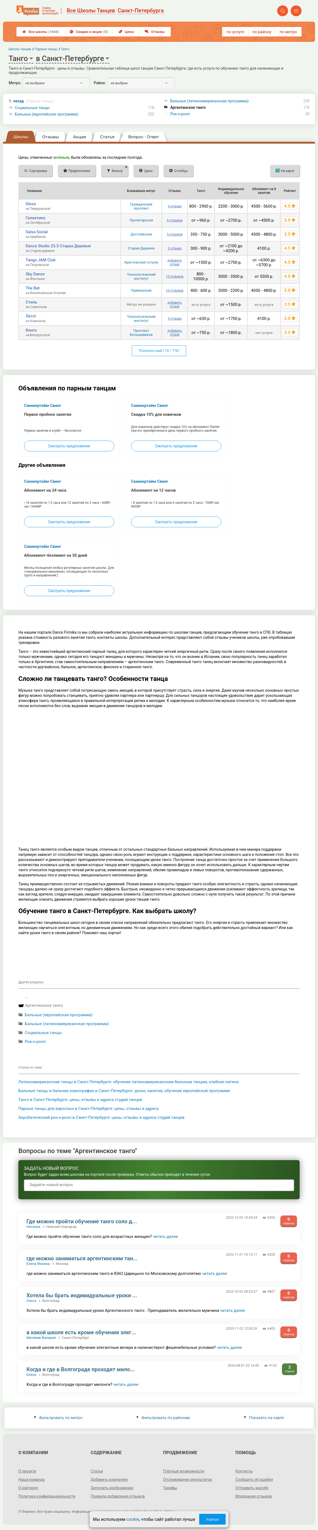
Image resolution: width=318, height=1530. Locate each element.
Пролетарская (141, 220)
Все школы (40, 32)
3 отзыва (175, 248)
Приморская (141, 290)
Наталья (33, 1227)
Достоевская (141, 234)
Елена (31, 1375)
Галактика (35, 217)
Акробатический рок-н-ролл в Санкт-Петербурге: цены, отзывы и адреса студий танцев (101, 1117)
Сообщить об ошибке (254, 1479)
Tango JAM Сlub (41, 260)
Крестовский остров (141, 262)
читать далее (165, 1236)
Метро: (15, 83)
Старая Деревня (141, 248)
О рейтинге (28, 1488)
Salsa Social (37, 231)
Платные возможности (183, 1471)
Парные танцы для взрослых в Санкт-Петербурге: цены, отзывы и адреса (88, 1108)
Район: (100, 83)
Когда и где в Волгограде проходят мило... (80, 1369)
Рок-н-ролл (180, 114)
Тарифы (170, 1488)
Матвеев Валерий (41, 1338)
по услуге (236, 31)
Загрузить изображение (112, 1488)
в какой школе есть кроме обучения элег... (81, 1332)
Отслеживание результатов (187, 1479)
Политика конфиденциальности (46, 1496)
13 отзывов (174, 276)
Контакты (244, 1471)
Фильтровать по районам (163, 1417)
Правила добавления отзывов (118, 1496)
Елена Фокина (38, 1264)
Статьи (97, 1471)
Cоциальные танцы (32, 108)
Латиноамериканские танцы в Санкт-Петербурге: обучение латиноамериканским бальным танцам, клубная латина (128, 1081)
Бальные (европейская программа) (46, 114)
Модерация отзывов (253, 1496)
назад (33, 101)
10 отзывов (174, 290)
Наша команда (31, 1479)
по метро (288, 31)
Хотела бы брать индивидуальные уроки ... (81, 1295)
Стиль (31, 302)
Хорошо (212, 1519)
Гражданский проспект (141, 206)
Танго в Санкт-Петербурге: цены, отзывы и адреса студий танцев (80, 1099)
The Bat (33, 288)
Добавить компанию (109, 1479)
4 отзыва (175, 206)
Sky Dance (35, 274)
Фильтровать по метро (58, 1417)
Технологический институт (141, 276)
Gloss (31, 203)
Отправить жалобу (252, 1488)
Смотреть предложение (69, 446)
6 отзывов (174, 220)
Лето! (31, 316)
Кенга (31, 330)
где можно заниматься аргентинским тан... (82, 1258)
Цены (126, 32)
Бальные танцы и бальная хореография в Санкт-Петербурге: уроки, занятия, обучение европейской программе (124, 1090)
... (26, 996)
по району (261, 31)
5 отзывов (174, 234)
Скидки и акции (89, 32)
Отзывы (155, 32)
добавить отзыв (175, 262)
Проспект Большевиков (141, 333)
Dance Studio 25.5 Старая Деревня (58, 246)
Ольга (31, 1301)
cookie (132, 1519)
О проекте (27, 1471)
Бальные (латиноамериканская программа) (209, 101)
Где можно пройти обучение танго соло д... (81, 1221)
